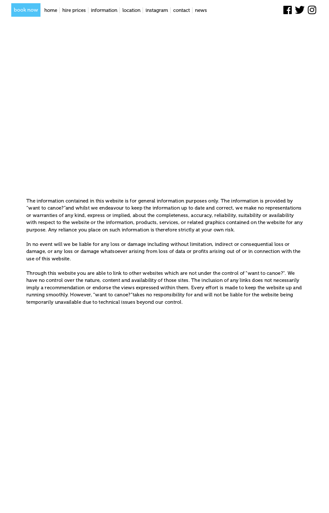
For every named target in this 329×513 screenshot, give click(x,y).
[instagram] (312, 10)
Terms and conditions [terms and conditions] (263, 502)
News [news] (201, 10)
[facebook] (287, 10)
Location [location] (131, 10)
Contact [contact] (181, 10)
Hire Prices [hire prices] (74, 10)
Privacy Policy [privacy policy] (302, 502)
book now (26, 10)
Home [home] (50, 10)
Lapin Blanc (104, 502)
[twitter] (300, 10)
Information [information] (104, 10)
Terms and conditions (75, 178)
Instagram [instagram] (157, 10)
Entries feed (130, 502)
